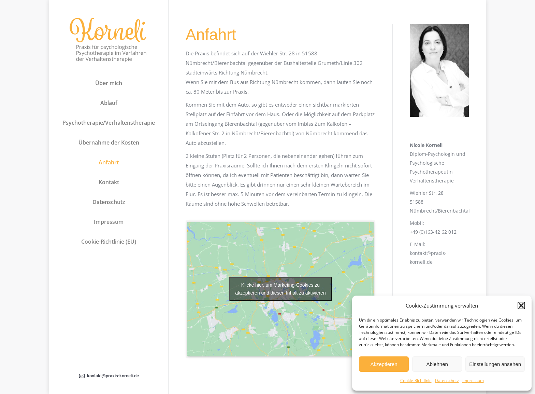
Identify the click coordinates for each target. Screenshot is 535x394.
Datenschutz (447, 380)
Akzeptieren (383, 364)
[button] (521, 305)
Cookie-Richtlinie (416, 380)
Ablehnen (437, 364)
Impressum (473, 380)
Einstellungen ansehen (495, 364)
